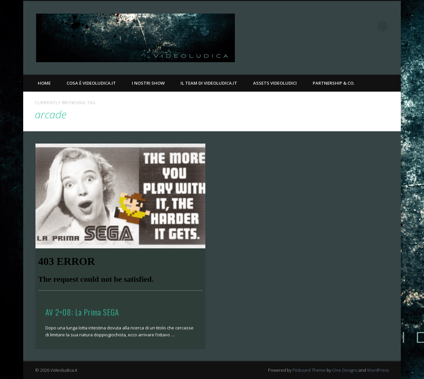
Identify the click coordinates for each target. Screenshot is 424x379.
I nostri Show (148, 83)
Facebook (355, 26)
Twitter (369, 26)
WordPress (378, 370)
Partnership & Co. (333, 83)
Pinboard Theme (309, 370)
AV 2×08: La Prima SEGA (82, 312)
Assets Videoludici (275, 83)
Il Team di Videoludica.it (209, 83)
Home (44, 83)
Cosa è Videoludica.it (91, 83)
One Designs (344, 370)
